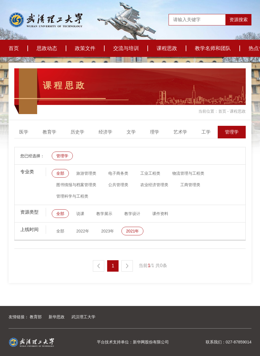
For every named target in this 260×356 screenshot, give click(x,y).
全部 (26, 132)
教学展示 (104, 213)
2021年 (132, 231)
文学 (156, 132)
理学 (180, 132)
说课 (80, 213)
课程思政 (167, 48)
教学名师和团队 (213, 48)
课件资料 (160, 213)
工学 (231, 132)
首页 (14, 48)
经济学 (131, 132)
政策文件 (85, 48)
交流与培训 (126, 48)
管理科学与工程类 (72, 196)
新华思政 (57, 317)
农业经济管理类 (154, 184)
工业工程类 (150, 173)
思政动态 (47, 48)
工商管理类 (190, 184)
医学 (49, 132)
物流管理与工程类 (188, 173)
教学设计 (132, 213)
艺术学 (206, 132)
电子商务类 (118, 173)
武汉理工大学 (83, 317)
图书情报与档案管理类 (76, 184)
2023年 (107, 231)
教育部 (36, 317)
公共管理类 (118, 184)
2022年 (82, 231)
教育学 (75, 132)
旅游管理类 (86, 173)
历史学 (103, 132)
